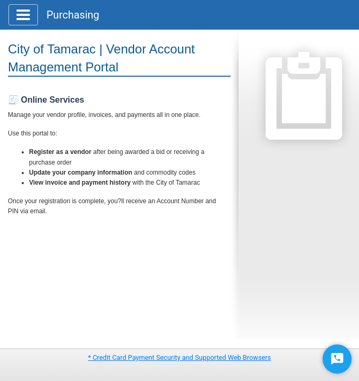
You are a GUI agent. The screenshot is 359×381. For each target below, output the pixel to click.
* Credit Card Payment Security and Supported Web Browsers (179, 357)
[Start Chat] (337, 359)
